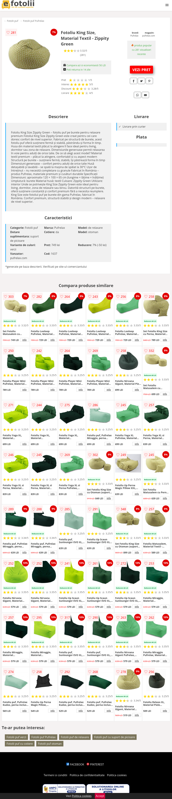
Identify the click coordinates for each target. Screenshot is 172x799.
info (24, 339)
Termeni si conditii (55, 775)
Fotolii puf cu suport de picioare (114, 737)
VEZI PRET (141, 69)
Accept (100, 796)
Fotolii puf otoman (50, 744)
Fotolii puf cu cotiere (20, 744)
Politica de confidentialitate (87, 775)
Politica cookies (117, 775)
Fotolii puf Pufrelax (33, 20)
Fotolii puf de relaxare (75, 737)
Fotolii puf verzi (16, 737)
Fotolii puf (12, 20)
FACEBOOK (75, 764)
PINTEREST (95, 764)
